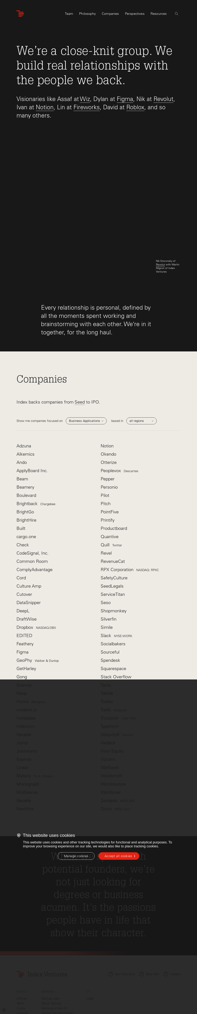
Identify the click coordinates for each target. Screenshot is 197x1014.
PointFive (110, 468)
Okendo (108, 410)
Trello (114, 666)
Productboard (114, 484)
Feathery (25, 600)
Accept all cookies (118, 856)
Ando (21, 418)
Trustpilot (118, 674)
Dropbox (36, 583)
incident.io (26, 666)
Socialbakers (113, 600)
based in (134, 377)
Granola (23, 641)
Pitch (106, 460)
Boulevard (26, 451)
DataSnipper (28, 559)
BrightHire (26, 476)
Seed (80, 358)
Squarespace (113, 625)
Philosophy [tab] (87, 14)
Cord (21, 534)
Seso (106, 559)
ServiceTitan (113, 550)
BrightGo (25, 468)
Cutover (24, 550)
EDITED (24, 592)
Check (22, 501)
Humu (30, 658)
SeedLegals (112, 542)
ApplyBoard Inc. (32, 427)
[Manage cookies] (76, 856)
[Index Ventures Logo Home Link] (20, 14)
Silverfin (108, 575)
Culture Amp (28, 542)
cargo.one (26, 493)
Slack (116, 592)
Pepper (108, 435)
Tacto (106, 641)
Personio (109, 443)
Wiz (85, 99)
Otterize (109, 418)
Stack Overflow (116, 633)
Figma (125, 99)
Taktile (107, 649)
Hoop (21, 649)
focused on (63, 377)
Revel (106, 509)
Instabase (26, 674)
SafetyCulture (114, 534)
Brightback (35, 460)
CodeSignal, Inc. (32, 509)
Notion (45, 107)
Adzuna (23, 402)
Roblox (135, 107)
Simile (107, 583)
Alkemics (25, 410)
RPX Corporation (130, 526)
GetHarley (26, 625)
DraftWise (26, 575)
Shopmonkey (114, 567)
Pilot (105, 451)
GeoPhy (37, 616)
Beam (22, 435)
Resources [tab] (159, 14)
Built (20, 484)
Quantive (109, 493)
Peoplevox (119, 427)
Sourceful (110, 608)
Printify (108, 476)
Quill (111, 501)
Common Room (32, 517)
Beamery (25, 443)
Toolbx (107, 658)
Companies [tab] (110, 14)
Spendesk (110, 616)
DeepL (22, 567)
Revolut (163, 99)
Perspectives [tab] (135, 14)
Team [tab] (69, 14)
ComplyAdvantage (34, 526)
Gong (21, 633)
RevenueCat (113, 517)
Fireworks (86, 107)
